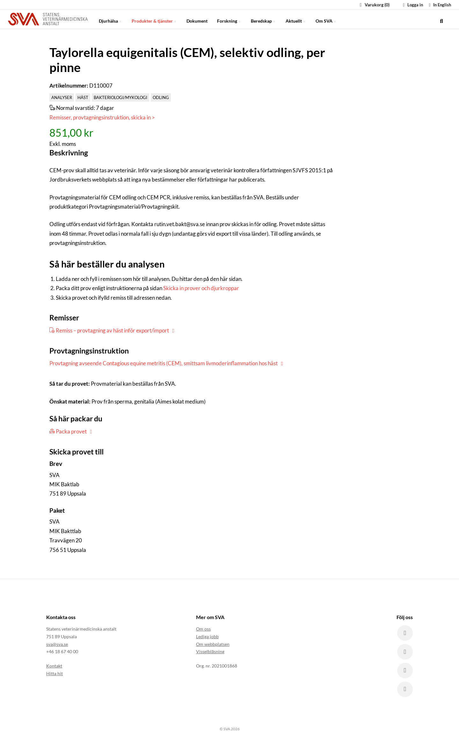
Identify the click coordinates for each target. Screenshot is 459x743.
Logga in (412, 4)
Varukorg (374, 4)
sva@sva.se (57, 644)
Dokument (197, 19)
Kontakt (54, 665)
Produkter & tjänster (154, 19)
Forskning (229, 19)
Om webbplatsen (212, 644)
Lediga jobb (207, 636)
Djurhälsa (110, 19)
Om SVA (326, 19)
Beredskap (263, 19)
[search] (441, 19)
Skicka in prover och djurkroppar (201, 288)
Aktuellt (296, 19)
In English (439, 4)
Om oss (203, 628)
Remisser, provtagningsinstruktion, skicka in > (102, 117)
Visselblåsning (210, 651)
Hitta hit (54, 673)
